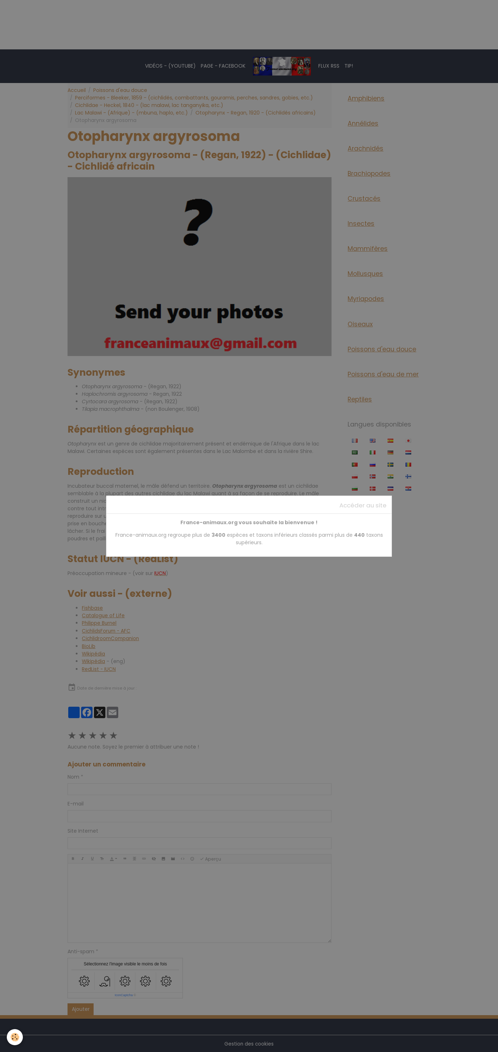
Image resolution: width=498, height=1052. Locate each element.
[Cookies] (15, 1037)
